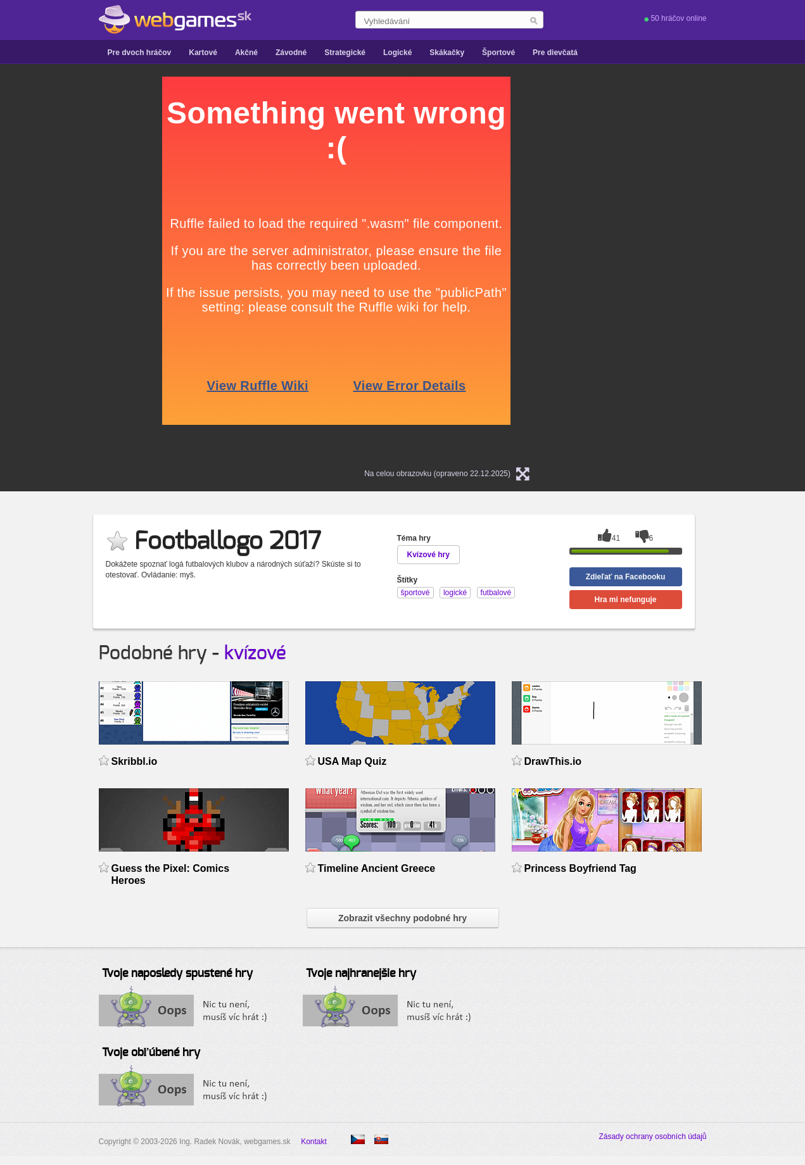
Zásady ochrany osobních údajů (652, 1136)
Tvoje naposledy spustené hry (177, 973)
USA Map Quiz (352, 761)
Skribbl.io (134, 761)
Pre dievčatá (555, 52)
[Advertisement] (51, 267)
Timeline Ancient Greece (377, 868)
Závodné (291, 52)
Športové (498, 52)
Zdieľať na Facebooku (626, 576)
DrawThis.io (553, 761)
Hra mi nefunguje (625, 599)
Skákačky (446, 52)
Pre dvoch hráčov (140, 52)
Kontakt (314, 1141)
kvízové (255, 653)
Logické (397, 52)
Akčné (246, 52)
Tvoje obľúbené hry (151, 1053)
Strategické (344, 52)
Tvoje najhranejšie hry (361, 973)
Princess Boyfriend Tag (580, 868)
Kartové (203, 52)
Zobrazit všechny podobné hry (402, 918)
